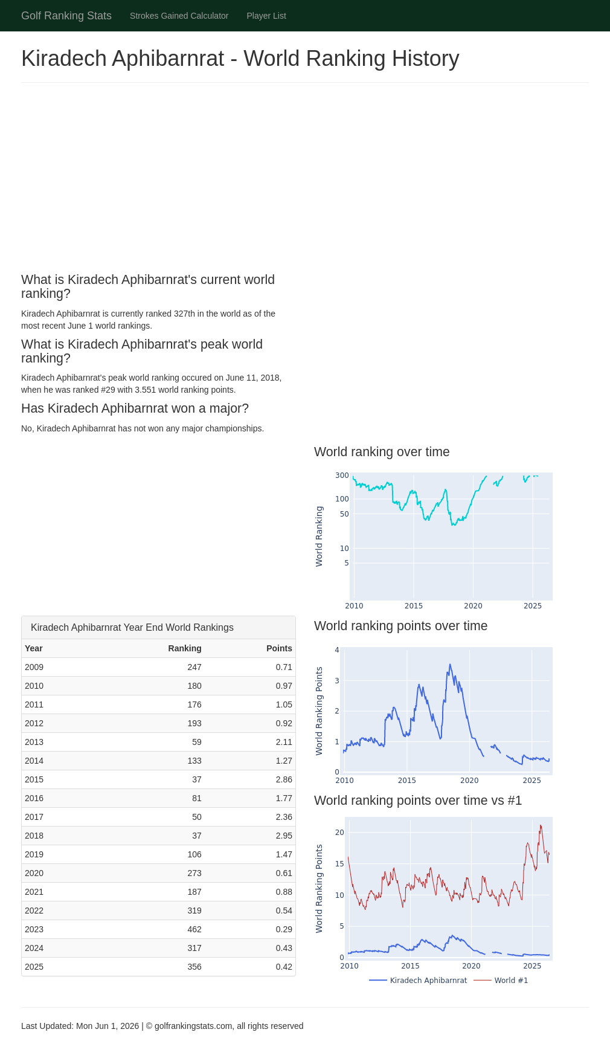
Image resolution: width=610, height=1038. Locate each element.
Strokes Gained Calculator (179, 16)
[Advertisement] (305, 179)
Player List (266, 16)
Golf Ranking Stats (66, 16)
